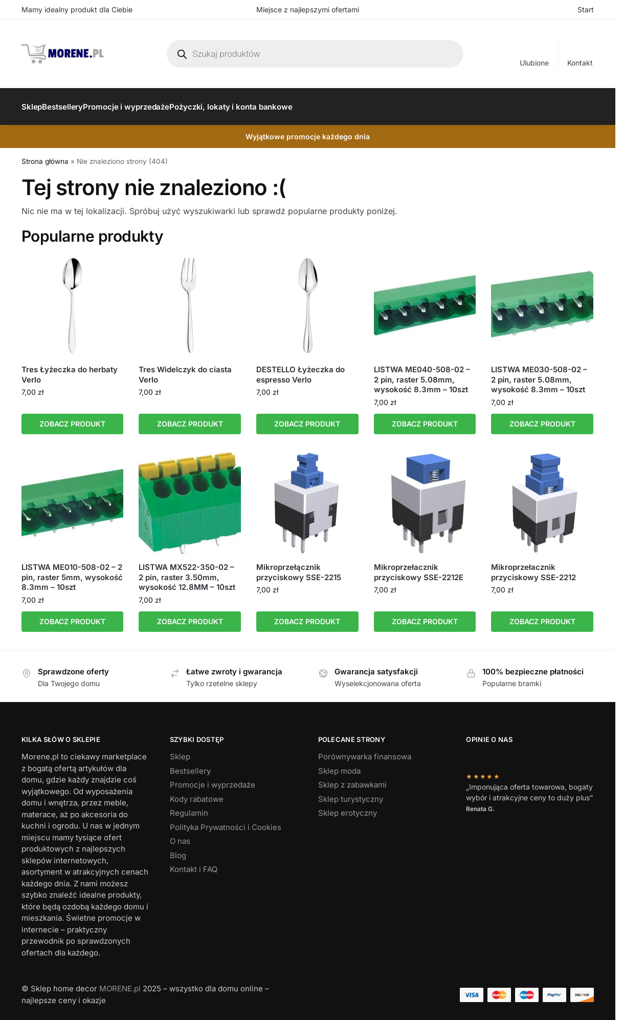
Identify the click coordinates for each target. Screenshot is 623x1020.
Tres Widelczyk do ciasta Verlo (185, 369)
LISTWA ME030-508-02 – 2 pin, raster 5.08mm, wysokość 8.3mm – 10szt (539, 374)
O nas (180, 835)
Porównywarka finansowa (364, 751)
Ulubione (534, 62)
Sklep (180, 751)
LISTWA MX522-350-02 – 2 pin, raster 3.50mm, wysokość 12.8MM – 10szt (187, 571)
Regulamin (189, 807)
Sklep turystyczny (350, 793)
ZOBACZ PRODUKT (72, 418)
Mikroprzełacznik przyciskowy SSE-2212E (418, 567)
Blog (178, 850)
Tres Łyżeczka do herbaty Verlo (69, 369)
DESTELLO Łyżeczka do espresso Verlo (300, 369)
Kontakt (580, 62)
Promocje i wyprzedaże (212, 779)
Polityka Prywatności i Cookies (225, 821)
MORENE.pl (120, 983)
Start (585, 9)
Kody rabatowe (197, 793)
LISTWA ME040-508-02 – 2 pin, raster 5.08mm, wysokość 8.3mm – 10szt (422, 374)
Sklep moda (339, 765)
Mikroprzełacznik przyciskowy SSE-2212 (533, 567)
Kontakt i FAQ (193, 863)
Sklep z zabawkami (352, 779)
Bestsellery (190, 765)
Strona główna (45, 156)
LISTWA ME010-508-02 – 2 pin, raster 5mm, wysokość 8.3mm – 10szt (72, 571)
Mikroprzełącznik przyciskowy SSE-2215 (298, 567)
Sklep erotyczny (347, 807)
